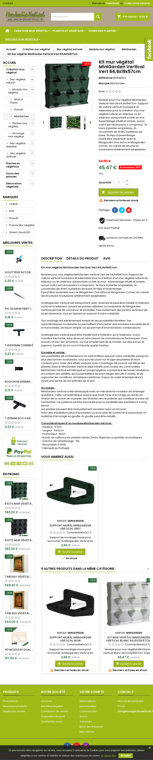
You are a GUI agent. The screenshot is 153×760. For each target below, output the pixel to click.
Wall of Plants (16, 101)
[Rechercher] (76, 17)
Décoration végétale (21, 40)
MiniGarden (21, 116)
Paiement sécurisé (53, 716)
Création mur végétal (31, 31)
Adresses (86, 721)
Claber (13, 204)
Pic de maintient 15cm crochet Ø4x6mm (19, 308)
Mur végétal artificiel (15, 154)
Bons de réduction (91, 727)
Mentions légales (52, 706)
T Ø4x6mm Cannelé (19, 345)
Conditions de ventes (54, 711)
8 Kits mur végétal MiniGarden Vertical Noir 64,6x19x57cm (19, 540)
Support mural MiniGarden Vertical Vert (70, 527)
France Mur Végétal (21, 225)
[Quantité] (119, 183)
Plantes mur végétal (17, 124)
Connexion (112, 3)
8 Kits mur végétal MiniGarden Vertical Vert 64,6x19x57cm (19, 503)
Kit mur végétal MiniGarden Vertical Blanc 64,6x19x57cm (128, 639)
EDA (11, 211)
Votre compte (92, 692)
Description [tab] (51, 258)
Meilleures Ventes (18, 242)
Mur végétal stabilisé (15, 144)
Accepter (126, 755)
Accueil (9, 62)
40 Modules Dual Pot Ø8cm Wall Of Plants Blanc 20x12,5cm (19, 649)
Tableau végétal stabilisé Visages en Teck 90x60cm (19, 576)
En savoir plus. (109, 755)
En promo (11, 474)
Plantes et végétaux (68, 31)
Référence (105, 78)
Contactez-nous (51, 721)
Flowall (18, 109)
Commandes (88, 711)
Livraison (46, 701)
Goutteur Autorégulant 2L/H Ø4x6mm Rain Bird (19, 272)
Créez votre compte (137, 3)
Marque (104, 83)
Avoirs (83, 716)
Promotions (10, 701)
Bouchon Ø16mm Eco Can (19, 381)
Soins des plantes (102, 31)
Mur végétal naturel (15, 81)
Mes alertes (87, 732)
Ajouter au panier (118, 192)
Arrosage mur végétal (16, 134)
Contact (8, 3)
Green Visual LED (19, 232)
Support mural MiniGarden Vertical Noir (70, 639)
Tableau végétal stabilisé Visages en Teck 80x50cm (19, 613)
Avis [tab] (106, 258)
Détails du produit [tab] (82, 258)
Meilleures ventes (14, 711)
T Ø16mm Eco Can (18, 418)
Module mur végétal (18, 91)
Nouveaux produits (15, 706)
